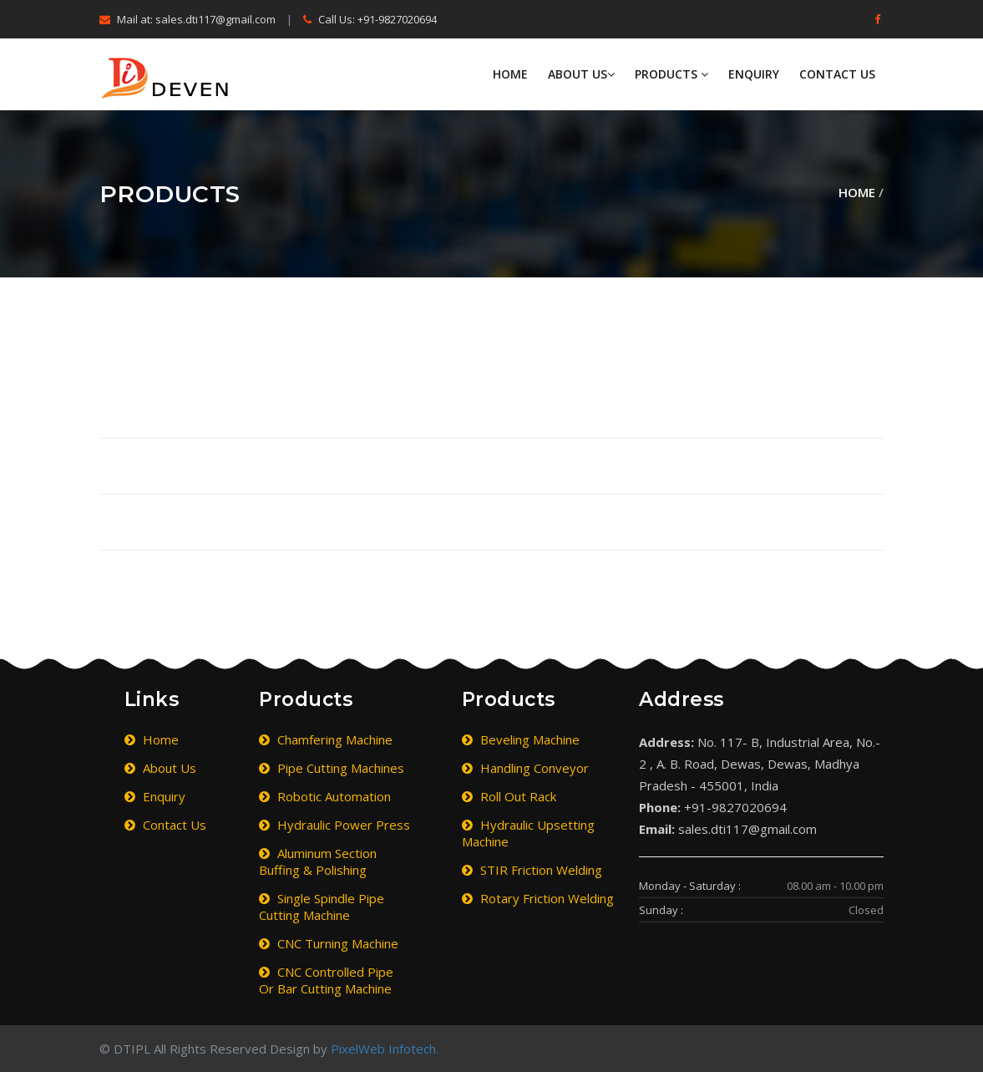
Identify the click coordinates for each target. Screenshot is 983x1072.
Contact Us (837, 74)
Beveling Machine (521, 739)
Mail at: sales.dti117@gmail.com (187, 19)
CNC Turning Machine (328, 943)
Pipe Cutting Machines (331, 768)
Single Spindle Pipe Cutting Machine (321, 906)
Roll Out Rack (509, 796)
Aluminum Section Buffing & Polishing (318, 861)
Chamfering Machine (326, 739)
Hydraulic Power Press (334, 824)
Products (671, 74)
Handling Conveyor (525, 768)
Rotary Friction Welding (538, 898)
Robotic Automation (325, 796)
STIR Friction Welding (532, 869)
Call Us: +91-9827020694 (370, 19)
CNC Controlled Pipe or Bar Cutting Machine (326, 980)
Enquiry (753, 74)
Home (510, 74)
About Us (581, 74)
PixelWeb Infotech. (384, 1048)
